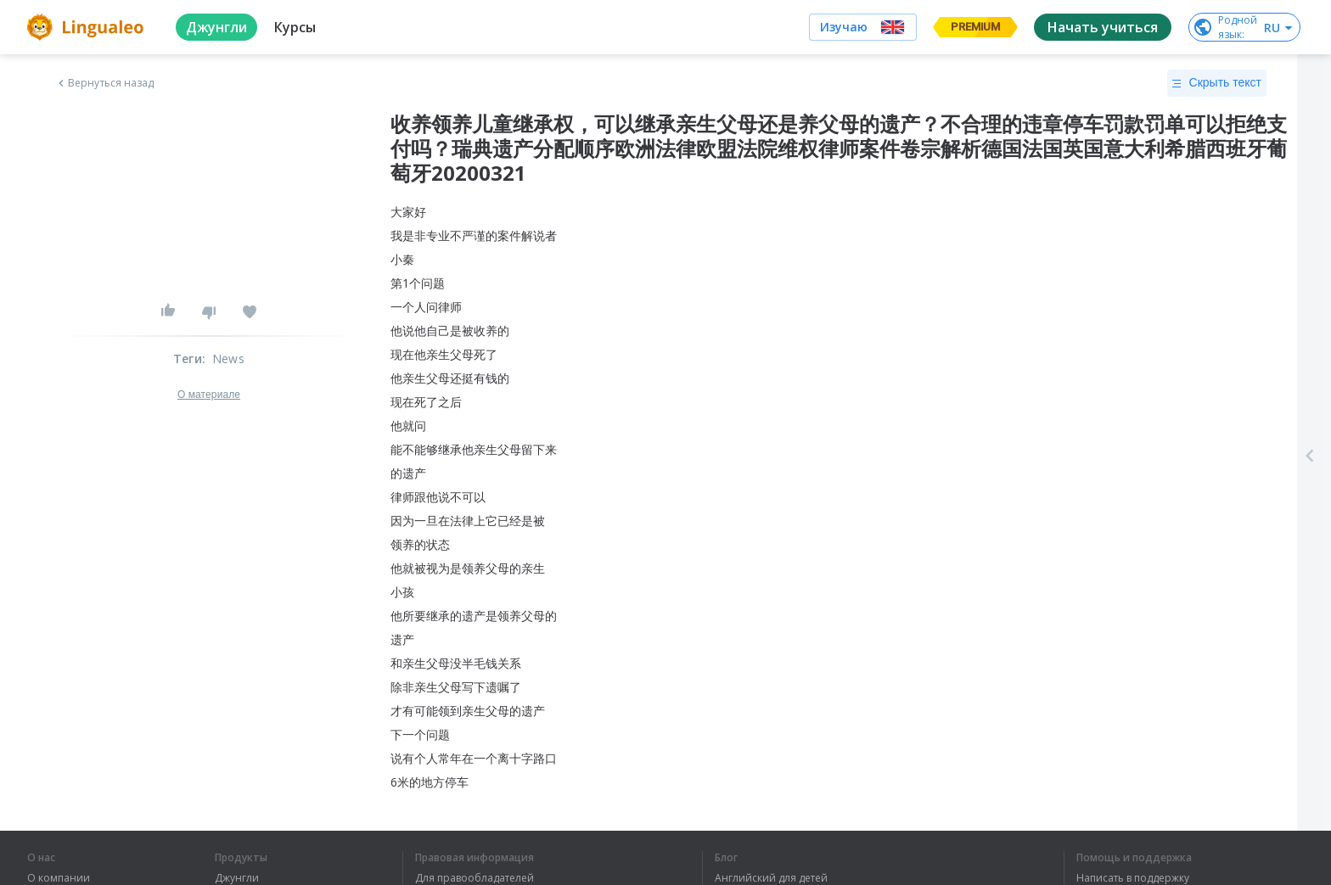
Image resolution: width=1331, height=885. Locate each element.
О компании (58, 878)
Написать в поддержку (1132, 878)
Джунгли (237, 878)
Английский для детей (771, 878)
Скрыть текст (1216, 83)
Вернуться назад (104, 83)
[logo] (88, 27)
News (228, 358)
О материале (208, 394)
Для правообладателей (474, 878)
